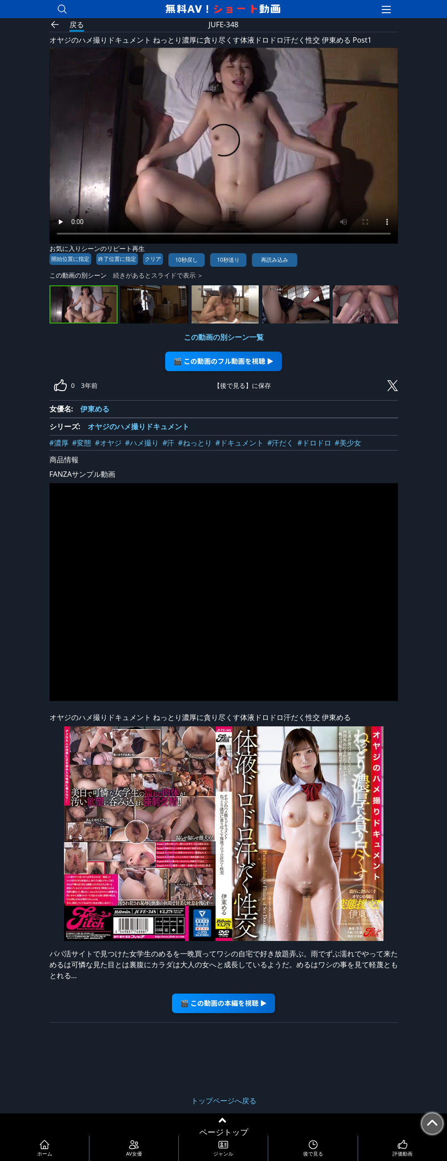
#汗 (168, 442)
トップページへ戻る (223, 1101)
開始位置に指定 (70, 259)
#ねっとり (194, 442)
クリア (153, 259)
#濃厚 (59, 442)
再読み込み (274, 260)
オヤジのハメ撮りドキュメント (138, 426)
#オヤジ (108, 442)
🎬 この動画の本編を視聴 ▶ (223, 1003)
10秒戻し (186, 260)
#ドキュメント (240, 442)
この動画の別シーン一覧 (224, 337)
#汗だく (280, 442)
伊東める (94, 409)
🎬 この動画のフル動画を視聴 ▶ (223, 361)
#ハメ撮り (142, 442)
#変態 (81, 442)
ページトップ (223, 1132)
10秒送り (228, 260)
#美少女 (348, 442)
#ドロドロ (314, 442)
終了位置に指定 (117, 259)
